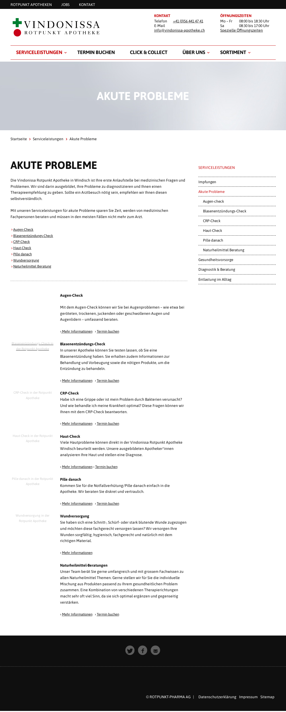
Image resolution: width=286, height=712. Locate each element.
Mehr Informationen (78, 331)
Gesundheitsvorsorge (215, 260)
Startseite (19, 139)
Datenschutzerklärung (217, 697)
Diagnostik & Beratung (216, 269)
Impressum (248, 697)
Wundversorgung (27, 260)
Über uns (193, 52)
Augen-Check (24, 229)
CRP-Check (22, 241)
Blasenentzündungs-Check (35, 235)
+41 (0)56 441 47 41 (188, 21)
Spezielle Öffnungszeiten (241, 30)
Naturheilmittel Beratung (34, 266)
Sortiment (233, 52)
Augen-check (213, 201)
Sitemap (267, 697)
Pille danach (23, 254)
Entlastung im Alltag (214, 279)
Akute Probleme (211, 191)
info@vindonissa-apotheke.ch (179, 30)
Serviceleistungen (39, 52)
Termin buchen (96, 52)
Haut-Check (23, 248)
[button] (130, 651)
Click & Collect (148, 52)
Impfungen (207, 182)
